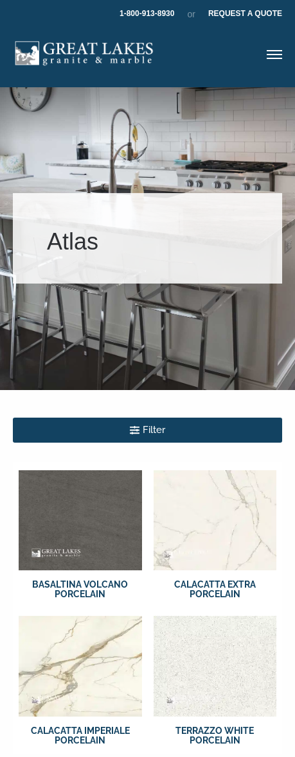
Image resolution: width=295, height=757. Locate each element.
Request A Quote (245, 13)
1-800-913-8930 (147, 13)
